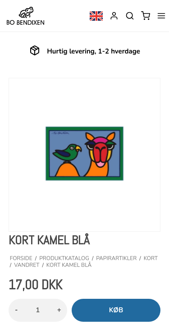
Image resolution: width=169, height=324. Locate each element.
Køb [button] (116, 310)
